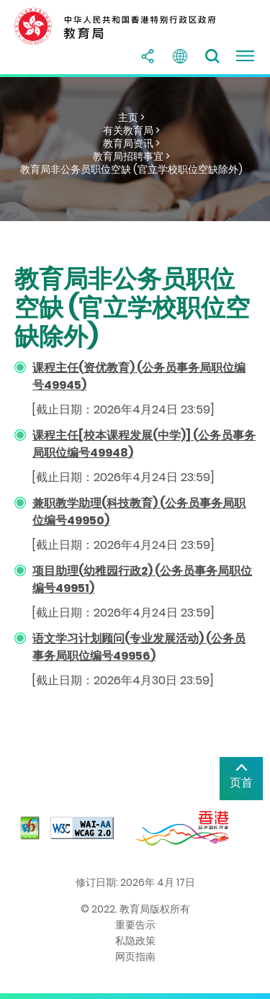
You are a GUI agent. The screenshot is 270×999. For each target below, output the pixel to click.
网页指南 (135, 956)
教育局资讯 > (131, 143)
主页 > (131, 117)
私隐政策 (135, 940)
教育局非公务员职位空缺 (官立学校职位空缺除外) (131, 169)
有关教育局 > (131, 130)
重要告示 (135, 925)
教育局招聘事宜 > (131, 156)
